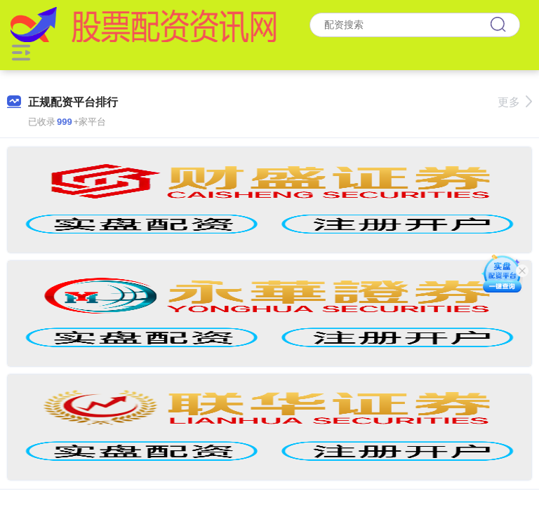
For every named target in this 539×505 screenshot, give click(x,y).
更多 (515, 102)
